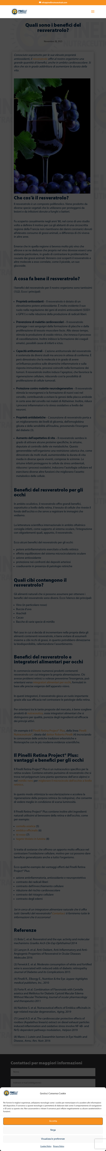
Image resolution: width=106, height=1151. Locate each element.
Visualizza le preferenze (53, 1139)
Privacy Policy (58, 1146)
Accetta (53, 1121)
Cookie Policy (45, 1146)
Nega (53, 1130)
